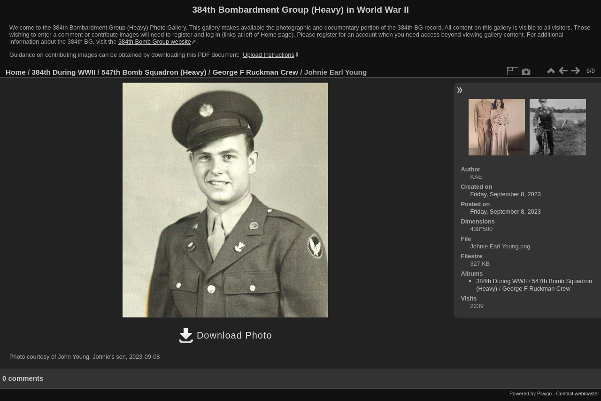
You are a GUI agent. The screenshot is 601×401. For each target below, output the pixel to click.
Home (16, 72)
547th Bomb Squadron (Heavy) (154, 72)
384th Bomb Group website (154, 41)
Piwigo (544, 393)
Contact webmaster (577, 393)
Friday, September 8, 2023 (505, 194)
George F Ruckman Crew (255, 72)
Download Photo (225, 335)
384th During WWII (64, 72)
